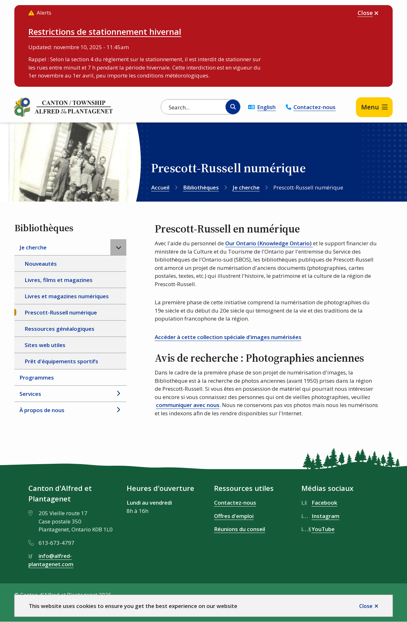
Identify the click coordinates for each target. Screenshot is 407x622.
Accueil (160, 187)
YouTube (323, 529)
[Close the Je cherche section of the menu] (118, 247)
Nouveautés (41, 263)
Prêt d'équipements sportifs (61, 361)
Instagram (325, 516)
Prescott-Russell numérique (61, 312)
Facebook (324, 502)
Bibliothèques (201, 187)
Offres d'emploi (234, 516)
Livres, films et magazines (59, 280)
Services (30, 393)
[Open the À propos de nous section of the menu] (118, 410)
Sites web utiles (45, 345)
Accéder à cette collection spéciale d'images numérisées (228, 337)
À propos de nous (41, 410)
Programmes (36, 377)
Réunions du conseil (239, 529)
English (266, 107)
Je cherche (246, 187)
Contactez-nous (314, 107)
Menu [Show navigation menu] (370, 107)
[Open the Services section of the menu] (118, 394)
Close (366, 606)
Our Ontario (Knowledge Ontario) (269, 243)
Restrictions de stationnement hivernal (104, 31)
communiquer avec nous (187, 405)
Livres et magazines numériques (67, 296)
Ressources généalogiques (59, 328)
